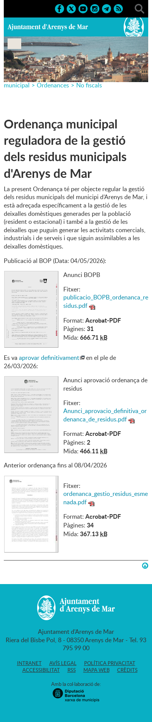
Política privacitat (109, 663)
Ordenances (53, 85)
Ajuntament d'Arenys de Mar (48, 27)
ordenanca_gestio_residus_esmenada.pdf (105, 497)
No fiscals (89, 85)
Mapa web (96, 670)
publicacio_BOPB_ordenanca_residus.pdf (105, 301)
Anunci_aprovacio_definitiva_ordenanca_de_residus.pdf (105, 415)
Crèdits (127, 670)
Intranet (29, 663)
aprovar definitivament (49, 357)
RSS (71, 670)
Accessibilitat (41, 670)
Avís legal (63, 663)
